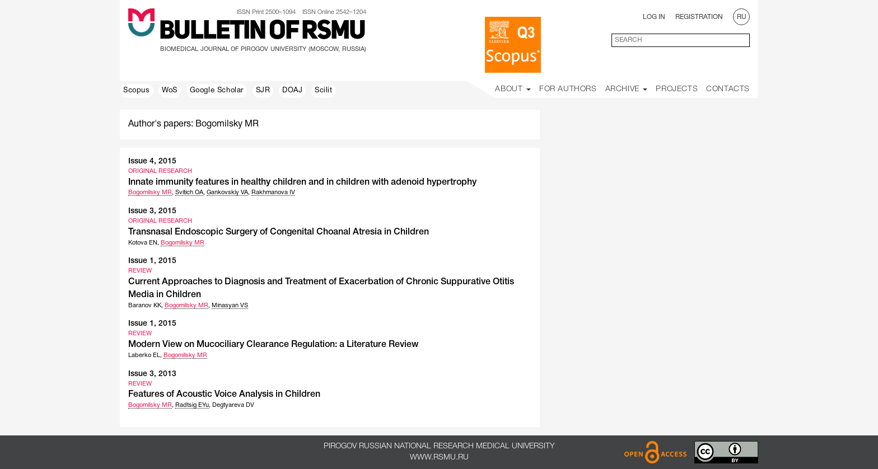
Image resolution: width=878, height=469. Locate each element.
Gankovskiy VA (227, 192)
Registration (699, 17)
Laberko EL (144, 355)
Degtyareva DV (233, 405)
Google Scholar (217, 90)
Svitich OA (189, 192)
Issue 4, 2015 (152, 161)
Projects (677, 89)
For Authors (568, 89)
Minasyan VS (230, 305)
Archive (626, 89)
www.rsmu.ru (439, 457)
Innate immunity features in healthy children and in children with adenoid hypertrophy (302, 182)
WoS (170, 90)
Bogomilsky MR (150, 192)
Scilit (324, 90)
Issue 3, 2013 (152, 374)
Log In (654, 17)
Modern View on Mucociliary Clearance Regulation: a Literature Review (273, 345)
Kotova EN (142, 243)
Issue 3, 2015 (152, 211)
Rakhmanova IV (273, 192)
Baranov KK (144, 305)
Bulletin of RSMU (262, 32)
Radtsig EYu (192, 405)
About (513, 89)
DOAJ (292, 90)
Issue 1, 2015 (152, 261)
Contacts (728, 89)
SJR (263, 90)
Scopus (136, 90)
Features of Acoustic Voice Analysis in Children (224, 394)
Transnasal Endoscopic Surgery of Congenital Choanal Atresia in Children (278, 232)
